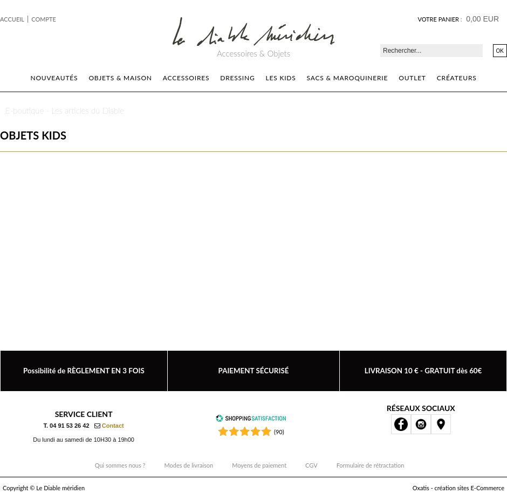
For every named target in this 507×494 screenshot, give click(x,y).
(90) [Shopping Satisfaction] (279, 431)
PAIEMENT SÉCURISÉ (253, 370)
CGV (311, 465)
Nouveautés (54, 78)
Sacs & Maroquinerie (347, 78)
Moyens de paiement (259, 465)
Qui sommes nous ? (120, 465)
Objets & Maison (120, 78)
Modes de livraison (189, 465)
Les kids (281, 78)
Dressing (237, 78)
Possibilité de (84, 370)
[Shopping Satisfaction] (251, 419)
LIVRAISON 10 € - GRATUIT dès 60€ (423, 370)
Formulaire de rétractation (371, 465)
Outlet (412, 78)
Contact (113, 425)
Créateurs (457, 78)
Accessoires (186, 78)
